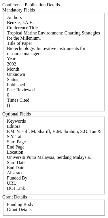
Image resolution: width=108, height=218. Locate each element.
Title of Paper (19, 43)
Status (12, 79)
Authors (14, 17)
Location (15, 152)
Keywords (16, 121)
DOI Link (16, 188)
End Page (15, 146)
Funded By (17, 177)
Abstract (14, 172)
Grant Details (19, 209)
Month (13, 69)
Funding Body (20, 204)
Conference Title (22, 27)
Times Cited (18, 100)
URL (11, 183)
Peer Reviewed (21, 89)
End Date (15, 167)
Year (11, 58)
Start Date (16, 162)
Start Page (16, 141)
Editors (13, 126)
